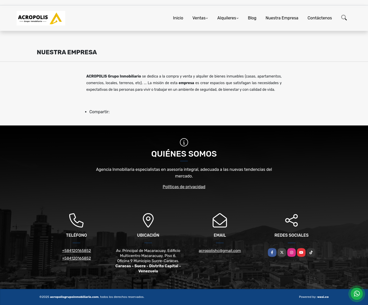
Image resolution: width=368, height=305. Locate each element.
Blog (252, 18)
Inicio (178, 18)
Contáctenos (319, 18)
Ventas (198, 18)
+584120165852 (76, 250)
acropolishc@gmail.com (220, 250)
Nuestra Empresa (282, 18)
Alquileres (226, 18)
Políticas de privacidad (184, 186)
